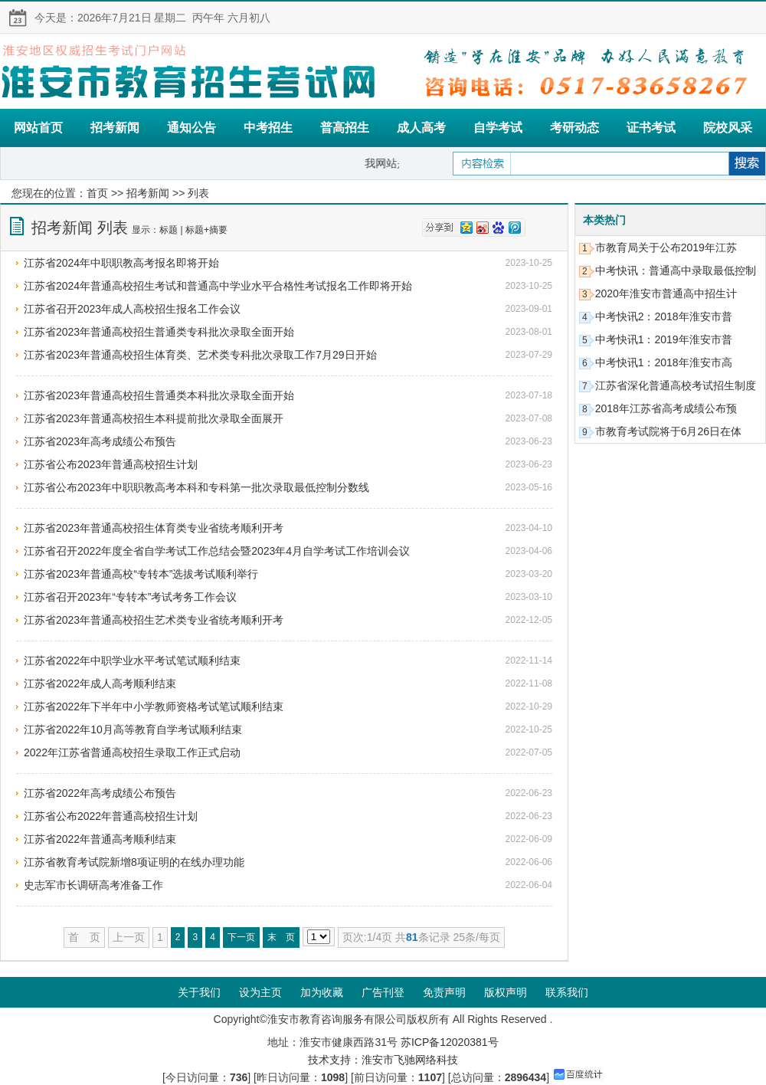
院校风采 (727, 127)
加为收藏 (321, 992)
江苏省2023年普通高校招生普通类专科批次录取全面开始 (159, 332)
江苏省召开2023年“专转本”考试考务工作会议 (130, 597)
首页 (97, 193)
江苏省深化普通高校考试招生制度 (675, 385)
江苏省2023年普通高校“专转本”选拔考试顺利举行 (141, 574)
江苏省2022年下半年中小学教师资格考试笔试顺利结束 (153, 706)
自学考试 (497, 127)
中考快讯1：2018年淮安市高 (663, 362)
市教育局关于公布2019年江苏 (666, 247)
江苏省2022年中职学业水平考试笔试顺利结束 (132, 660)
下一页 (241, 937)
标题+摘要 (206, 230)
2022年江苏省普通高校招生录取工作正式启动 (132, 752)
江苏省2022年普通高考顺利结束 (100, 839)
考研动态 (574, 127)
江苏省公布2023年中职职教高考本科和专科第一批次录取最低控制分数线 (196, 487)
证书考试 (651, 127)
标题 (168, 230)
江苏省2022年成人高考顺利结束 (100, 683)
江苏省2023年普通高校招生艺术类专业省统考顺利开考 (153, 620)
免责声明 (444, 992)
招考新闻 (114, 127)
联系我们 (566, 992)
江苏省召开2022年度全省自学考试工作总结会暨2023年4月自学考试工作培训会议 (217, 551)
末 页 (281, 937)
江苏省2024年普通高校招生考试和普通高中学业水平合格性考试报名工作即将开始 (218, 286)
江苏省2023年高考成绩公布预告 (100, 441)
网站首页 (38, 127)
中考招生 (268, 127)
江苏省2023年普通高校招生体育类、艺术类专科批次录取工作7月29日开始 (200, 355)
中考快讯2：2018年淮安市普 (663, 316)
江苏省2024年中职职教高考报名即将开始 (121, 263)
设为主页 (260, 992)
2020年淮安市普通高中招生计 (666, 293)
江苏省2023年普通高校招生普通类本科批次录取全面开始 (159, 395)
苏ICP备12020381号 (450, 1042)
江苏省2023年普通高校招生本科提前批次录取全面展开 (153, 418)
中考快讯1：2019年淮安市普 (663, 339)
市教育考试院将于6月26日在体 (668, 431)
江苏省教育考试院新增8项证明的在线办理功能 (134, 862)
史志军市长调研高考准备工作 (93, 885)
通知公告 (191, 127)
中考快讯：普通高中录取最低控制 (675, 270)
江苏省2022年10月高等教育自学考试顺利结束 (133, 729)
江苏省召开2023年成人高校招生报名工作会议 (132, 309)
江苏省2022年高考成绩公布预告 (100, 793)
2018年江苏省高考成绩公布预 (666, 408)
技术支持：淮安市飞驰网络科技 (383, 1060)
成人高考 (421, 127)
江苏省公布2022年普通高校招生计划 (111, 816)
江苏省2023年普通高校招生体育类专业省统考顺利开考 (153, 528)
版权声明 (505, 992)
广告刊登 (383, 992)
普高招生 (344, 127)
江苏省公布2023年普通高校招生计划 (111, 464)
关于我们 (199, 992)
